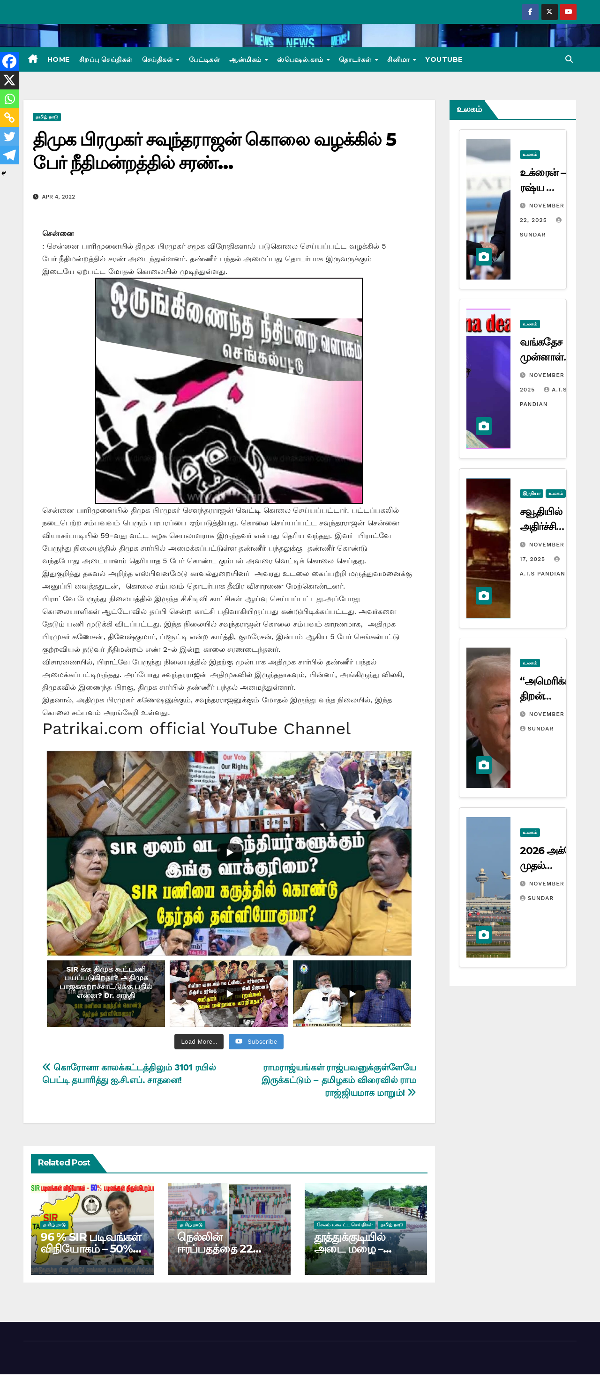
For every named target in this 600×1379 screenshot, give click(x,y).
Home (58, 59)
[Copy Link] (9, 117)
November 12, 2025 (561, 714)
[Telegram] (9, 155)
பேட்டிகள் (204, 59)
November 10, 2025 (561, 883)
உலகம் (530, 154)
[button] (569, 59)
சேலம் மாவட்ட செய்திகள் (345, 1224)
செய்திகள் (158, 59)
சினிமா (399, 59)
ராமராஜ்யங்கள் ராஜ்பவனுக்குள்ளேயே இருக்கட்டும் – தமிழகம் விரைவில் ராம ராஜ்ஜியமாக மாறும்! (339, 1080)
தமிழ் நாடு (47, 116)
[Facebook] (9, 61)
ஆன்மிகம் (246, 59)
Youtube (444, 59)
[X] (9, 80)
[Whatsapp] (9, 98)
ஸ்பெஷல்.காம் (301, 59)
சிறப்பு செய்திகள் (106, 59)
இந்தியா (531, 493)
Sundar (537, 728)
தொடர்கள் (356, 59)
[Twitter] (9, 136)
